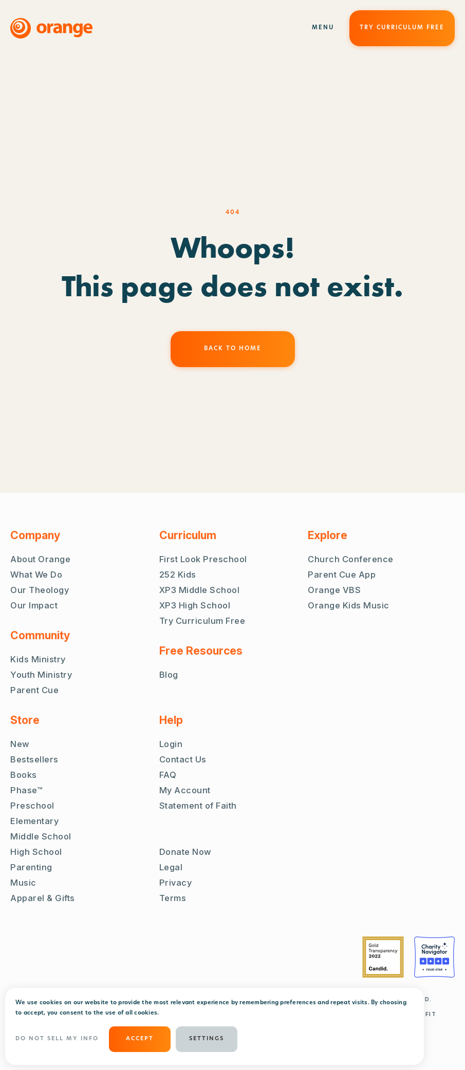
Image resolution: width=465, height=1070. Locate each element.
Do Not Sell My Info (57, 1039)
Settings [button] (206, 1039)
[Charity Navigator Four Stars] (434, 957)
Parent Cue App (342, 574)
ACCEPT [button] (140, 1039)
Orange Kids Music (348, 605)
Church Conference (351, 559)
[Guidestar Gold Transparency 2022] (383, 957)
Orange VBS (334, 590)
